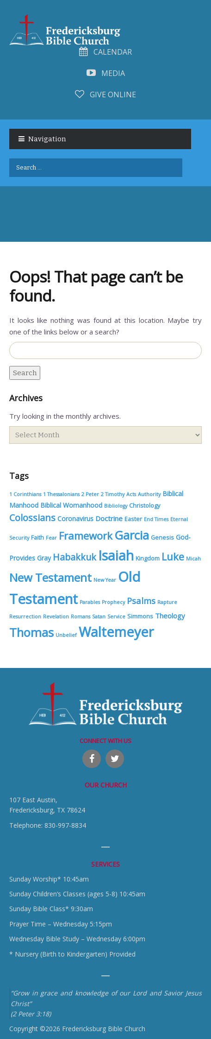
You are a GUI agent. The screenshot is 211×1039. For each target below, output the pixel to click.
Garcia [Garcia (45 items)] (131, 535)
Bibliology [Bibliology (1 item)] (115, 506)
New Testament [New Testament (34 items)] (50, 577)
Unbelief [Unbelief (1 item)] (66, 635)
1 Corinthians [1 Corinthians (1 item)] (25, 494)
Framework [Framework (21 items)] (85, 535)
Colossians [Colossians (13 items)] (32, 517)
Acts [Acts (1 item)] (131, 494)
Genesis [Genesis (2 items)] (162, 538)
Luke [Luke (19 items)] (172, 556)
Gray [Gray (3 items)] (44, 558)
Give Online (105, 94)
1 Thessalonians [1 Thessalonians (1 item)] (61, 494)
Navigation (47, 139)
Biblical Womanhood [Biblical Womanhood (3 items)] (71, 505)
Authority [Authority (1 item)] (149, 494)
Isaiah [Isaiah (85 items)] (116, 555)
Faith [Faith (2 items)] (37, 538)
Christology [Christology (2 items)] (144, 506)
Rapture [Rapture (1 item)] (167, 602)
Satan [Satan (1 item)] (99, 616)
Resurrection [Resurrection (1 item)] (25, 616)
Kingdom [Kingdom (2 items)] (148, 558)
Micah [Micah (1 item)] (193, 558)
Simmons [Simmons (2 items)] (140, 616)
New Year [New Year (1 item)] (104, 580)
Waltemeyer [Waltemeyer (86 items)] (116, 632)
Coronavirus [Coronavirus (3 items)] (75, 518)
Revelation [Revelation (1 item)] (56, 616)
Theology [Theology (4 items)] (170, 615)
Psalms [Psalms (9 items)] (141, 600)
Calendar (105, 52)
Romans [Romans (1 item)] (80, 616)
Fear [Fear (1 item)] (51, 538)
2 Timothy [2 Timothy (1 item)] (112, 494)
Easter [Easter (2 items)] (133, 519)
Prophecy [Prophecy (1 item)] (113, 602)
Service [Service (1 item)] (116, 616)
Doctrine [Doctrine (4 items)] (109, 518)
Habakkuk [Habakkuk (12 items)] (74, 557)
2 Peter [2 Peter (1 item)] (90, 494)
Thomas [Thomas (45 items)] (31, 632)
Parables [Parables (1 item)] (90, 602)
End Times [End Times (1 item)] (156, 519)
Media (106, 73)
